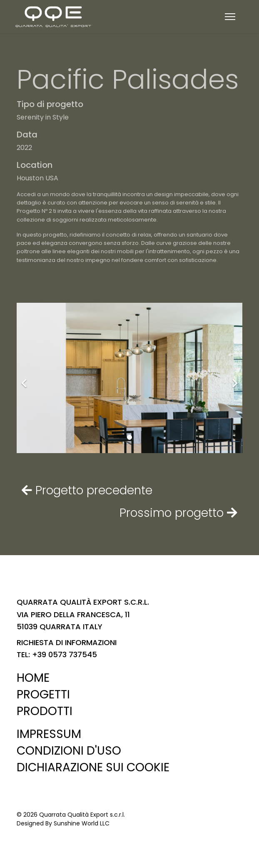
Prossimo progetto (178, 513)
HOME (33, 678)
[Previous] (25, 378)
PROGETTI (43, 694)
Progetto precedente (87, 490)
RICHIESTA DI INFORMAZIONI (67, 642)
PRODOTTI (44, 711)
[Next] (234, 378)
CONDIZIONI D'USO (69, 750)
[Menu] (230, 16)
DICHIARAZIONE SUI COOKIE (93, 767)
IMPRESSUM (49, 734)
